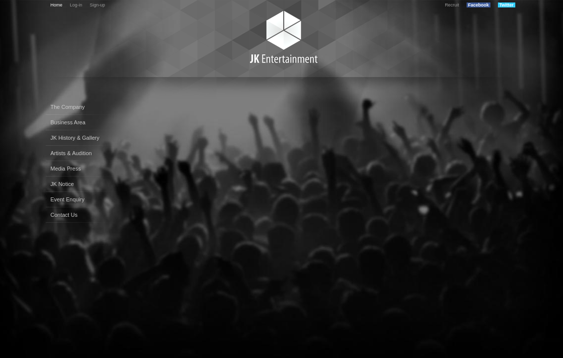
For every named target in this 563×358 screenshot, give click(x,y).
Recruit (452, 4)
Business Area (68, 122)
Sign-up (97, 4)
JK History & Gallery (75, 138)
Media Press (66, 169)
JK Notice (62, 184)
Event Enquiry (67, 199)
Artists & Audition (71, 153)
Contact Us (64, 215)
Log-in (76, 4)
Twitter (506, 4)
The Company (68, 107)
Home (57, 4)
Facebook (478, 4)
